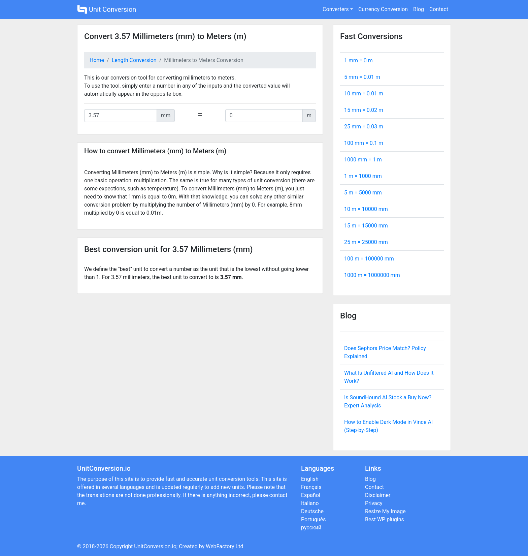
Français (311, 487)
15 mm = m (363, 110)
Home (97, 60)
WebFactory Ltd (224, 546)
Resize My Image (385, 511)
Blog (418, 9)
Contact (438, 9)
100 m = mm (369, 258)
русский (311, 527)
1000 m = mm (372, 275)
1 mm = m (358, 60)
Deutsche (312, 511)
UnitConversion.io (155, 546)
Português (313, 519)
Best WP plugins (384, 519)
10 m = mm (366, 209)
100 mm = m (363, 143)
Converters (336, 9)
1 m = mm (363, 176)
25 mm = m (363, 126)
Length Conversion (134, 60)
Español (310, 495)
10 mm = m (363, 93)
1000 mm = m (363, 159)
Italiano (310, 503)
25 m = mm (366, 242)
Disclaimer (377, 495)
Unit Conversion (106, 9)
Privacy (374, 503)
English (310, 479)
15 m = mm (366, 225)
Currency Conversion (383, 9)
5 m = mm (363, 192)
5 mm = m (362, 77)
